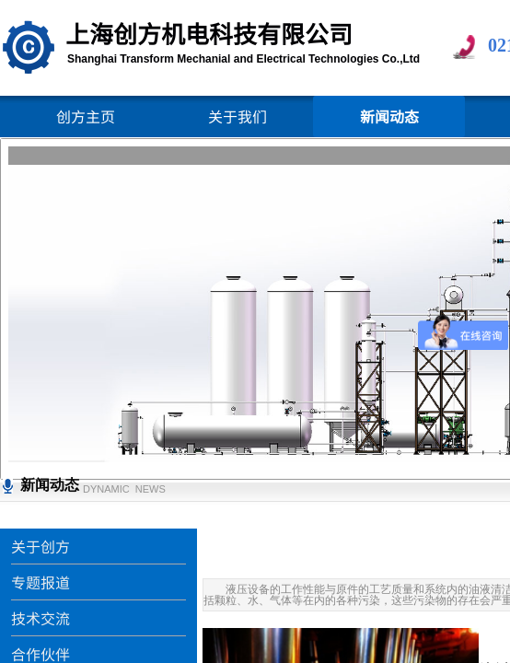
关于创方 (40, 546)
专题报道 (40, 582)
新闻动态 (389, 116)
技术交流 (40, 618)
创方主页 (85, 116)
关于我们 (237, 116)
